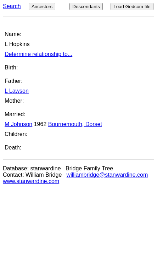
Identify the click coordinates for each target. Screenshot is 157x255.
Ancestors (42, 6)
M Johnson (18, 124)
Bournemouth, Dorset (75, 124)
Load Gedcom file (131, 6)
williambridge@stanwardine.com (107, 175)
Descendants (86, 6)
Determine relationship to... (38, 54)
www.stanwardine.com (31, 181)
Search (12, 6)
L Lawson (17, 91)
